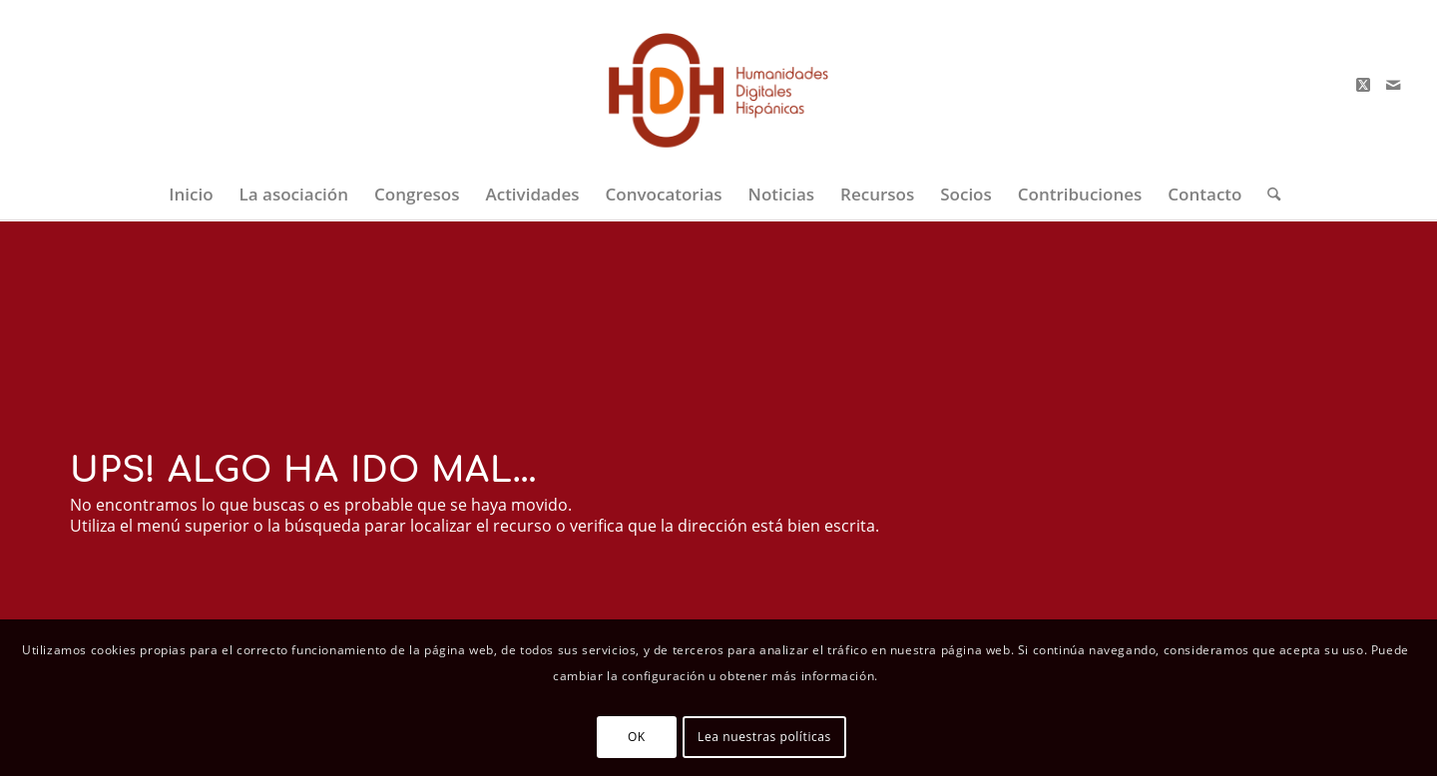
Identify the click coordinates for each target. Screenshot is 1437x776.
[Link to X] (1363, 85)
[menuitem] (191, 194)
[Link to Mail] (1393, 85)
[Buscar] (1267, 194)
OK (637, 736)
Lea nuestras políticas (764, 736)
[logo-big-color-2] (719, 85)
